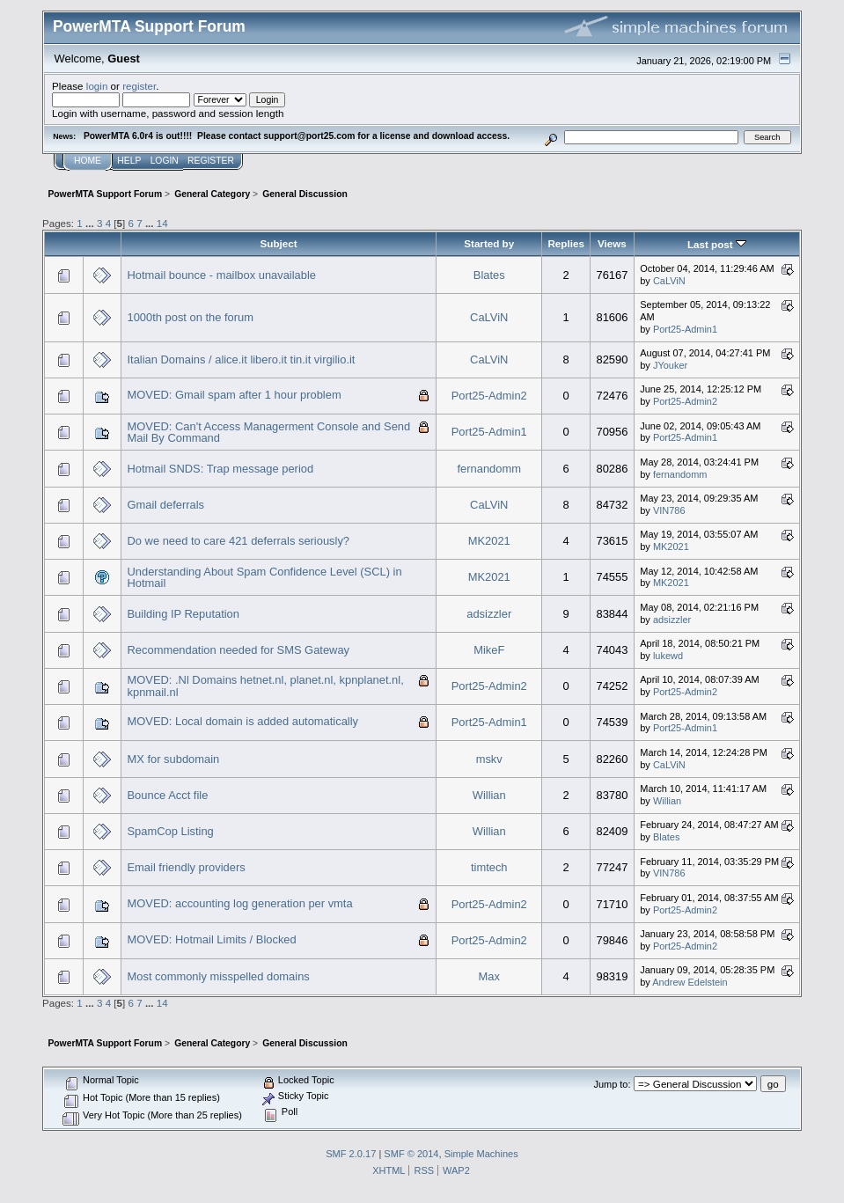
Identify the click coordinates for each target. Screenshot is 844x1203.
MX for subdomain (174, 759)
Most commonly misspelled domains (219, 976)
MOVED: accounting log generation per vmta (240, 903)
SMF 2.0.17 (351, 1153)
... (91, 223)
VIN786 (669, 510)
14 (162, 223)
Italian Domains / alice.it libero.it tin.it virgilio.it (242, 359)
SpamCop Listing (171, 831)
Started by (489, 243)
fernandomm (489, 468)
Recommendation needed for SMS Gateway (239, 650)
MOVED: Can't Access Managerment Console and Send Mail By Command (269, 432)
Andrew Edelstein (689, 982)
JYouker (670, 365)
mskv (489, 759)
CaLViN (669, 280)
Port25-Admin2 (489, 395)
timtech (489, 867)
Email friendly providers (187, 867)
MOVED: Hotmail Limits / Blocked (212, 939)
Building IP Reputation (183, 613)
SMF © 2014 (411, 1153)
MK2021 (489, 540)
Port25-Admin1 (685, 329)
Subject (279, 243)
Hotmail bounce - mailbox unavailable (222, 275)
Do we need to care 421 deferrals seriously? (239, 540)
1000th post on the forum (191, 317)
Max (489, 976)
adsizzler (488, 613)
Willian (489, 795)
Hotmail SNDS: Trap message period (221, 468)
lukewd (668, 655)
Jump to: (611, 1084)
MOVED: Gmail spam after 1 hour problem (234, 394)
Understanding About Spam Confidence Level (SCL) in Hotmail (265, 577)
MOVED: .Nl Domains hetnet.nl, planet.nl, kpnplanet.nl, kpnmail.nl (266, 686)
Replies (565, 243)
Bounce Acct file (168, 795)
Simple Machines (481, 1153)
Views (612, 243)
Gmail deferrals (166, 504)
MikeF (488, 650)
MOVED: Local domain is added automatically (243, 721)
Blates (489, 275)
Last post (716, 244)
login (97, 86)
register (139, 86)
